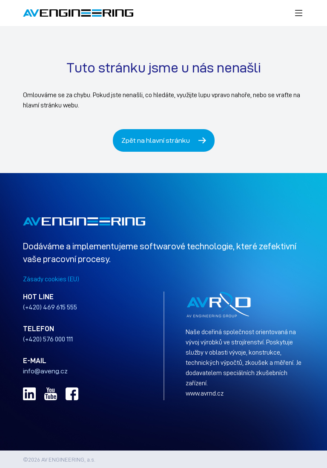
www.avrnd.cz (205, 393)
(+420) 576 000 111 (48, 339)
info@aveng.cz (45, 371)
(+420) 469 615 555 (50, 307)
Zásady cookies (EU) (51, 278)
